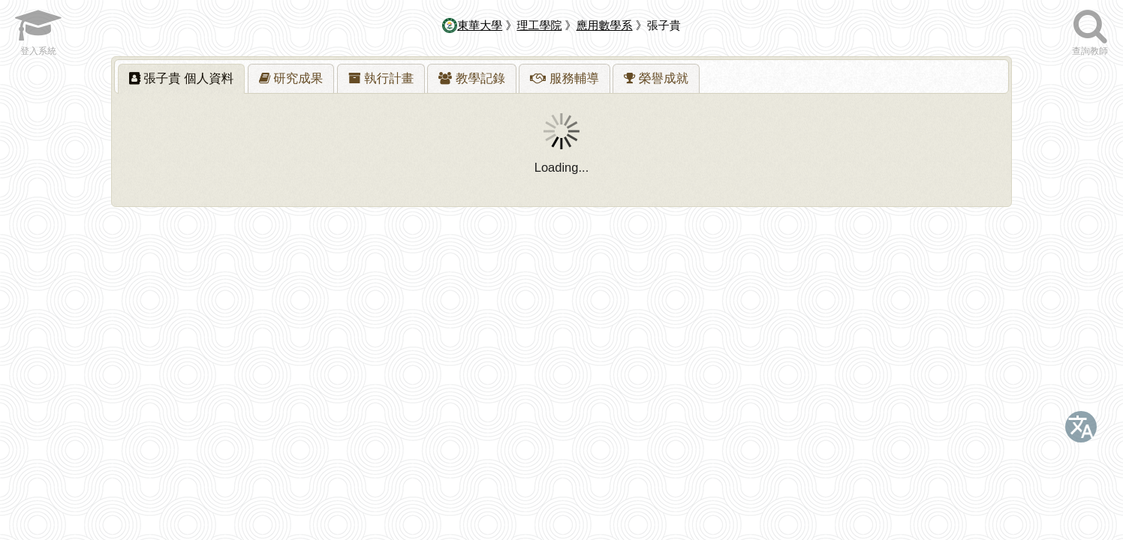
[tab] (181, 79)
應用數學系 (605, 25)
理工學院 (539, 25)
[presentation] (291, 78)
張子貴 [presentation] (181, 78)
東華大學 (472, 25)
